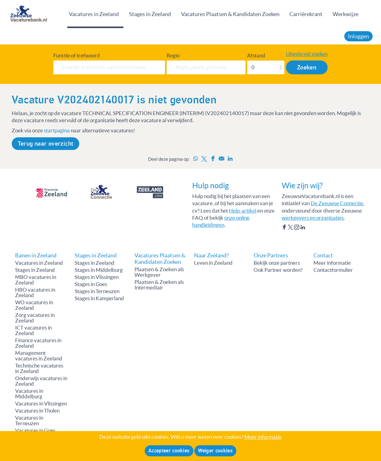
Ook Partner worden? (278, 270)
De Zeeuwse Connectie (337, 203)
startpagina (57, 130)
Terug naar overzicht (45, 143)
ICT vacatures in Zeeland (33, 330)
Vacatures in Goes (35, 430)
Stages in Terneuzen (97, 291)
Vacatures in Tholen (37, 410)
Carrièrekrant (305, 14)
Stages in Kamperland (99, 298)
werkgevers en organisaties (313, 218)
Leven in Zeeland (213, 263)
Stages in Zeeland (150, 14)
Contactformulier (333, 270)
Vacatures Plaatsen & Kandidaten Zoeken (230, 14)
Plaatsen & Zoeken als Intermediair (159, 284)
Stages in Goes (91, 284)
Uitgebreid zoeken (307, 54)
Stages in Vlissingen (96, 277)
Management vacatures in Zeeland (38, 355)
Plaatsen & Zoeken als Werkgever (159, 272)
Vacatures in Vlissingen (41, 403)
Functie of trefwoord (76, 55)
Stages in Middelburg (99, 270)
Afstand (256, 55)
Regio (173, 55)
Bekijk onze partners (277, 263)
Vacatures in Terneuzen (29, 420)
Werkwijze (345, 14)
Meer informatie (332, 263)
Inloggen (358, 36)
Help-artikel (242, 211)
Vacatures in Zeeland (94, 14)
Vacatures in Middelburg (29, 393)
